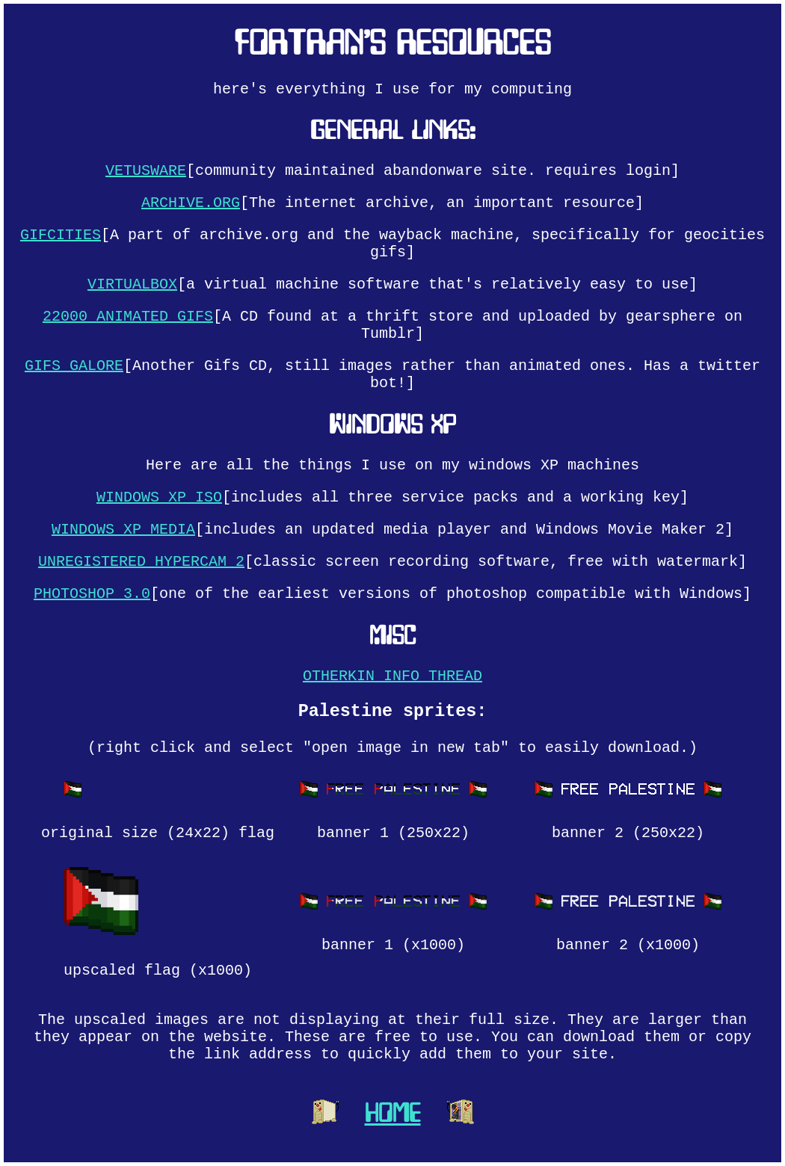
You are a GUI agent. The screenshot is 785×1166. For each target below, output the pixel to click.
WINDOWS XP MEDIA (123, 529)
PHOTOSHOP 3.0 (92, 593)
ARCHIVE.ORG (190, 203)
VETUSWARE (145, 170)
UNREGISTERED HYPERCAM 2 (141, 561)
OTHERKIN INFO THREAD (392, 676)
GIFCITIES (60, 235)
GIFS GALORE (74, 365)
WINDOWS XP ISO (159, 497)
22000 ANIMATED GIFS (128, 316)
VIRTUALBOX (132, 284)
